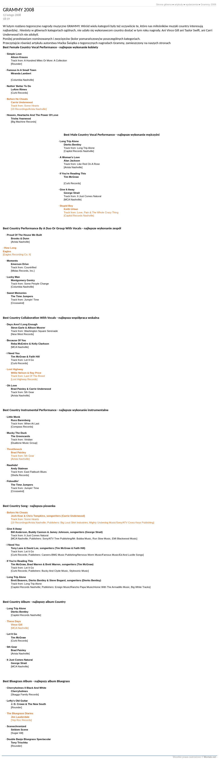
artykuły (178, 4)
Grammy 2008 (208, 4)
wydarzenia (191, 4)
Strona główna (164, 4)
